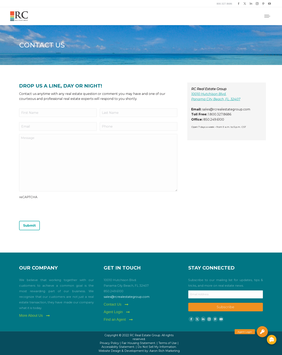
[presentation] (49, 208)
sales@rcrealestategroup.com (126, 297)
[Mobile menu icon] (267, 16)
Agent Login (113, 312)
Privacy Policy (109, 343)
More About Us (31, 316)
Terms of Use (167, 343)
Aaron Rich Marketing (164, 351)
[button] (262, 331)
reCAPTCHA (28, 197)
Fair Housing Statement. (139, 343)
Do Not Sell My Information (157, 347)
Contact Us (112, 304)
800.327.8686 (224, 3)
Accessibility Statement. (118, 347)
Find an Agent (115, 320)
